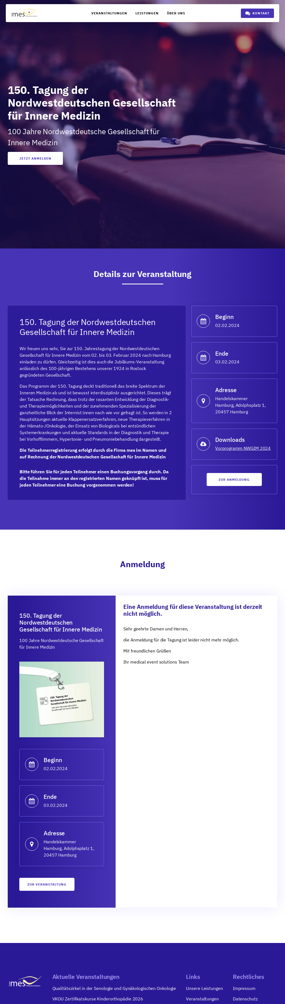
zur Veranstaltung (46, 884)
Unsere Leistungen (204, 988)
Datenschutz (245, 999)
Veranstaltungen (109, 13)
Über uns (176, 13)
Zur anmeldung (234, 479)
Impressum (244, 988)
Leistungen (147, 13)
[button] (257, 13)
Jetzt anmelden (35, 158)
